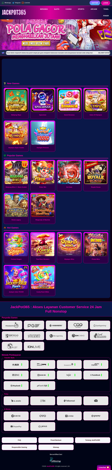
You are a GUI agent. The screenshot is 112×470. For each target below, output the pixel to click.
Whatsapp (6, 3)
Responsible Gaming (19, 447)
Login (105, 3)
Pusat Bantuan (56, 440)
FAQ (19, 440)
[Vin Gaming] (56, 460)
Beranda (42, 9)
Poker (104, 16)
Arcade (92, 9)
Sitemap (56, 447)
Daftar (95, 3)
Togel (104, 9)
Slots (55, 9)
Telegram (16, 3)
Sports (79, 9)
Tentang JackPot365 (92, 440)
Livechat (26, 3)
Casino (67, 9)
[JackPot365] (14, 12)
